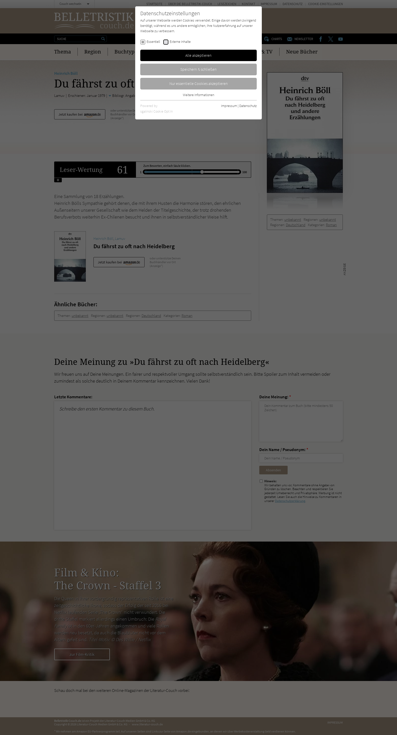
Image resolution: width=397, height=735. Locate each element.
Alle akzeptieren (198, 55)
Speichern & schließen (198, 69)
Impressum (229, 105)
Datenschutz (248, 105)
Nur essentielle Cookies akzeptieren (198, 83)
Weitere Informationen (198, 95)
